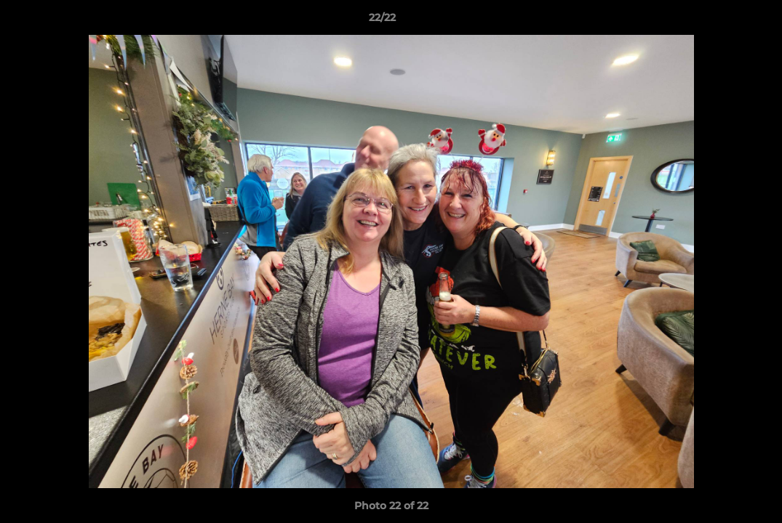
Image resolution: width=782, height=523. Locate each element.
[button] (721, 21)
